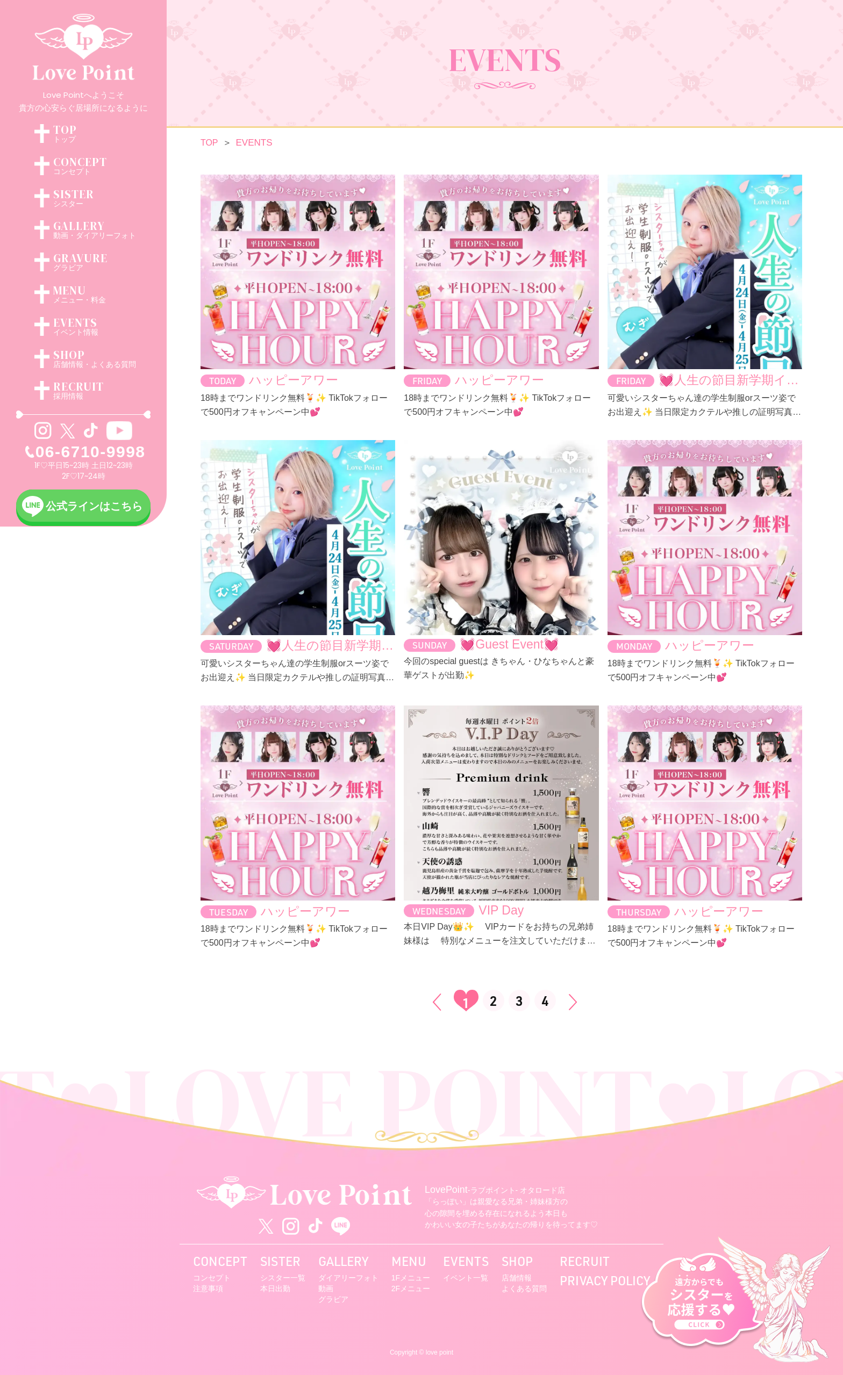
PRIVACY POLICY (605, 1280)
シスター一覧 (282, 1277)
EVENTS (466, 1261)
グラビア (333, 1299)
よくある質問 (524, 1288)
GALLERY (343, 1261)
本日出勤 (275, 1288)
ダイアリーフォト (348, 1277)
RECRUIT (585, 1261)
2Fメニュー (410, 1288)
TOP (209, 142)
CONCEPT (220, 1261)
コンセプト (212, 1277)
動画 (325, 1288)
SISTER (280, 1261)
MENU (408, 1261)
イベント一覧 (465, 1277)
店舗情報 (517, 1277)
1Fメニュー (410, 1277)
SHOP (517, 1261)
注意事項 (208, 1288)
